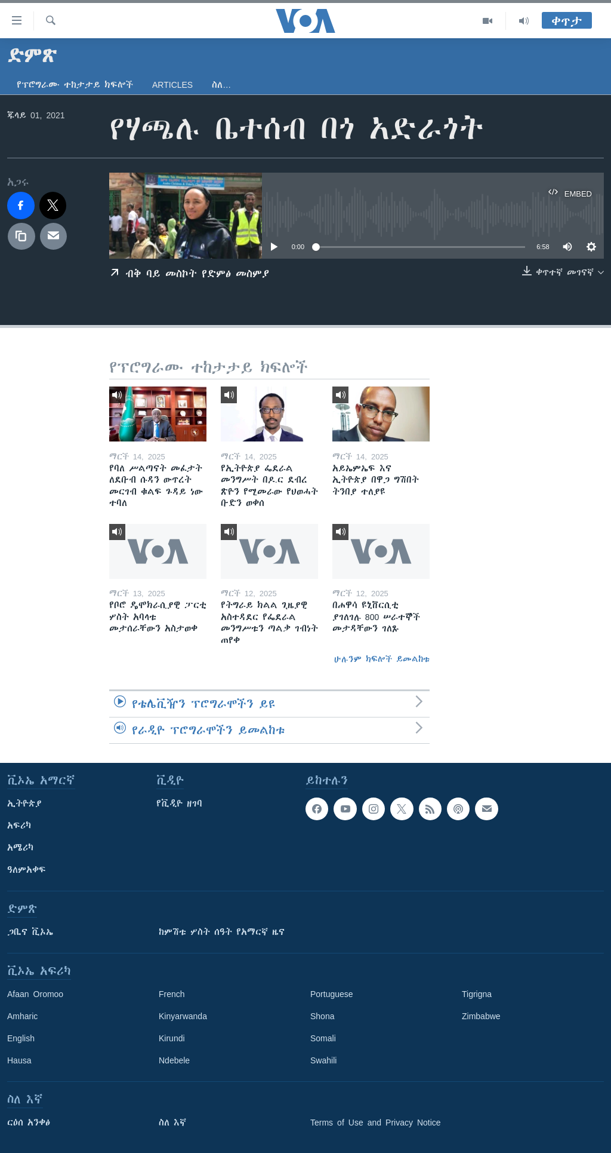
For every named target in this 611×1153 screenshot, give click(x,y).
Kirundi (172, 1038)
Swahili (323, 1060)
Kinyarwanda (183, 1016)
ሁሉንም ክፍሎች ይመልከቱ (382, 659)
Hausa (19, 1060)
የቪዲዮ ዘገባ (179, 803)
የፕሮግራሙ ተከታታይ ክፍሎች (75, 84)
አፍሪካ (19, 825)
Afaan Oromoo (35, 994)
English (21, 1038)
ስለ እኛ (172, 1122)
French (172, 994)
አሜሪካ (20, 847)
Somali (323, 1038)
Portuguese (331, 994)
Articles (172, 84)
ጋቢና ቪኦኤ (30, 932)
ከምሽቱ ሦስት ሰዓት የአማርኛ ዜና (222, 932)
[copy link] (21, 236)
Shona (322, 1016)
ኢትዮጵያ (24, 803)
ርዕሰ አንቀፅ (28, 1122)
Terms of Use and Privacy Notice (375, 1122)
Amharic (22, 1016)
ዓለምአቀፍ (26, 869)
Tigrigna (477, 994)
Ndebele (174, 1060)
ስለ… (221, 84)
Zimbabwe (481, 1016)
